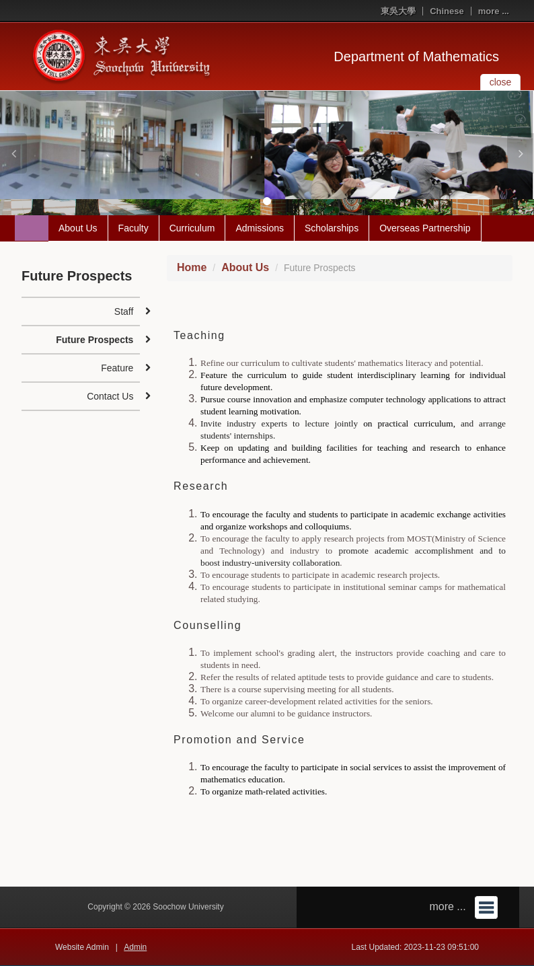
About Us (78, 228)
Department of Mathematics (416, 56)
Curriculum (192, 228)
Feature (117, 368)
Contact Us (110, 396)
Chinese (447, 11)
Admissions (259, 228)
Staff (124, 311)
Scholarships (331, 228)
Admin (135, 947)
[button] (13, 153)
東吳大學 (398, 11)
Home (191, 267)
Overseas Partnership (424, 228)
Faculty (133, 228)
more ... (493, 11)
